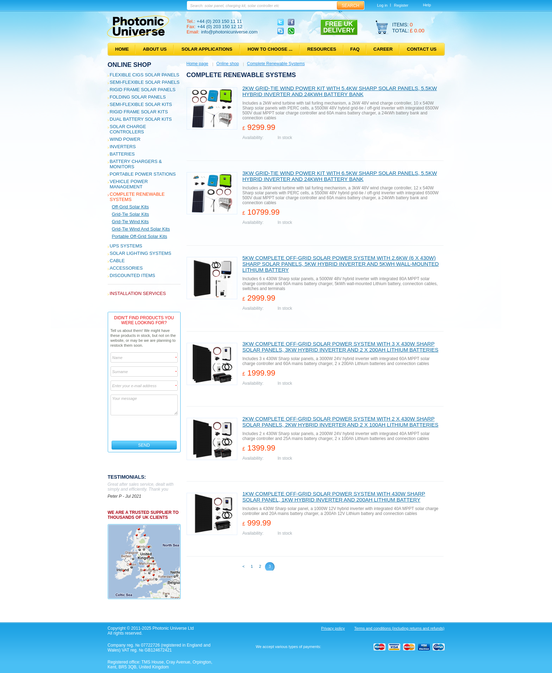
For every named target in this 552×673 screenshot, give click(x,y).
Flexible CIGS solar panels (145, 74)
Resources (321, 49)
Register (401, 5)
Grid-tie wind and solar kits (141, 229)
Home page (197, 63)
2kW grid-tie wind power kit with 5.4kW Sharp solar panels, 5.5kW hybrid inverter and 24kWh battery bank (340, 91)
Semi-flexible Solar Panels (145, 82)
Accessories (126, 268)
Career (383, 49)
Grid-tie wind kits (130, 221)
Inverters (123, 146)
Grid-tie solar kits (130, 214)
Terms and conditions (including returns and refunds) (399, 628)
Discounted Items (132, 275)
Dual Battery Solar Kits (141, 119)
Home (122, 49)
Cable (117, 260)
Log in (382, 5)
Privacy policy (333, 628)
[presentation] (144, 428)
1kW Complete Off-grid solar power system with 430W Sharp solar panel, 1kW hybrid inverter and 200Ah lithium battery (334, 497)
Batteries (122, 154)
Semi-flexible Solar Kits (141, 104)
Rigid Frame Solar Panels (143, 89)
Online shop (129, 64)
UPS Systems (126, 246)
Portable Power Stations (143, 174)
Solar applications (207, 49)
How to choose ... (269, 49)
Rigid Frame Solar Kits (139, 111)
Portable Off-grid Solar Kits (139, 236)
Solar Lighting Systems (140, 253)
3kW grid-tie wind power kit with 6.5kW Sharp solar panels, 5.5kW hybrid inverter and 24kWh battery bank (340, 176)
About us (155, 49)
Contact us (422, 49)
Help (427, 5)
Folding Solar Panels (138, 97)
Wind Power (125, 139)
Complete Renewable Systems (276, 63)
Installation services (138, 293)
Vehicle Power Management (129, 184)
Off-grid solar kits (130, 206)
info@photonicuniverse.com (229, 31)
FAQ (355, 49)
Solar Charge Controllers (128, 129)
